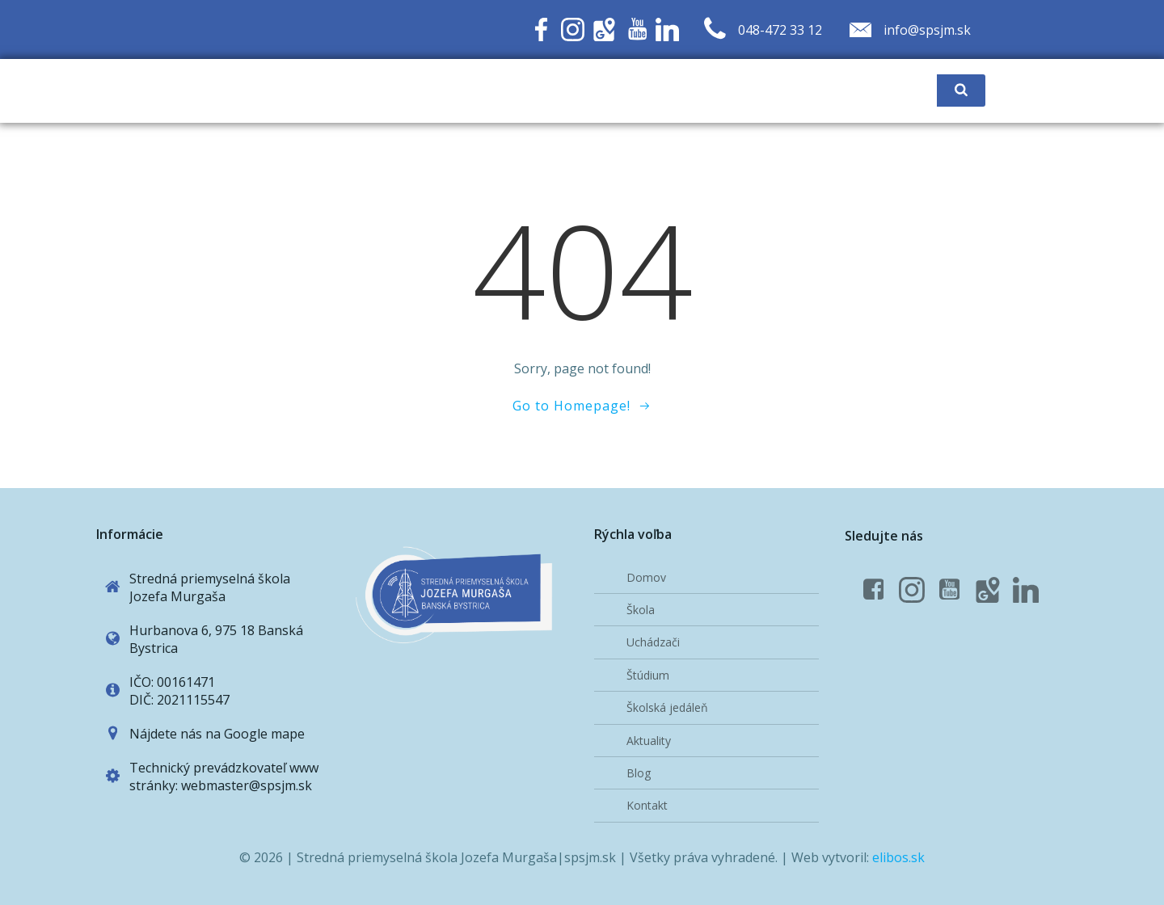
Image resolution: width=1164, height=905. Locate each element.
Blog (638, 773)
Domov (646, 577)
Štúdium (647, 675)
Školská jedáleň (667, 707)
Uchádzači (653, 642)
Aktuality (648, 740)
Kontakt (647, 805)
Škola (640, 609)
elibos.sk (898, 857)
